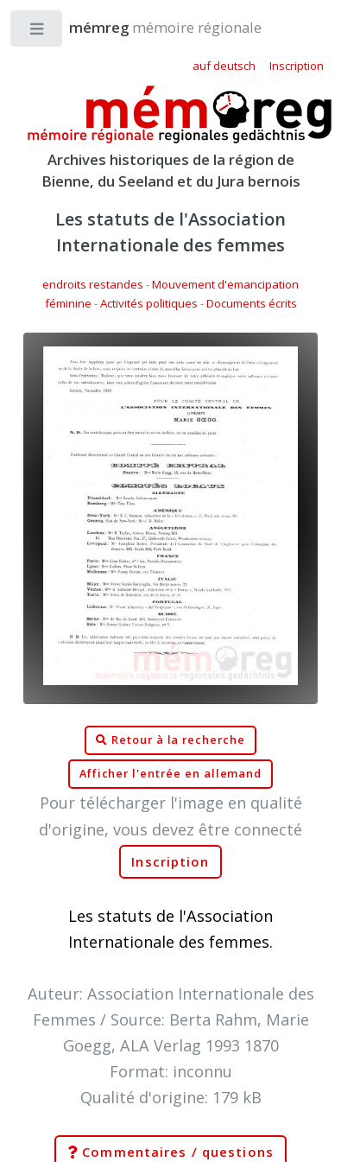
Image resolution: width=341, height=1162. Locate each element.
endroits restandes (92, 284)
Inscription (170, 861)
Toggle (37, 32)
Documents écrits (251, 303)
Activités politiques (149, 303)
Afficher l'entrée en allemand (170, 773)
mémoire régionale (148, 27)
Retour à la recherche (170, 740)
